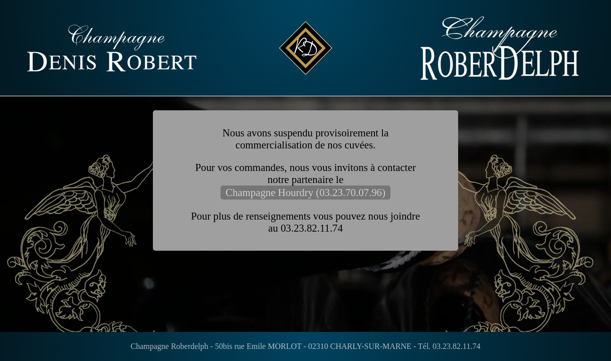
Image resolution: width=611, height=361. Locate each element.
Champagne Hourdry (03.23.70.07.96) (305, 192)
